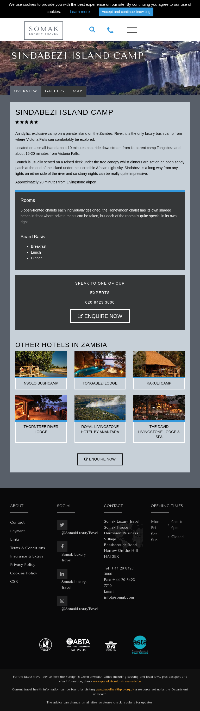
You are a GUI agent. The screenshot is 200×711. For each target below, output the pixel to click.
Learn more (80, 11)
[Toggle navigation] (131, 30)
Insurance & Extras (26, 556)
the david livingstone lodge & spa (159, 432)
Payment (17, 531)
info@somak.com (119, 597)
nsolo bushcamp (41, 383)
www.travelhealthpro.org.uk (115, 689)
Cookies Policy (23, 573)
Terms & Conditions (27, 548)
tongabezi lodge (100, 383)
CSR (14, 581)
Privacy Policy (22, 564)
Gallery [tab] (55, 91)
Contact (17, 522)
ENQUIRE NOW (100, 316)
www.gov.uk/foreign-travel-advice (117, 681)
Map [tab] (78, 91)
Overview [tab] (26, 91)
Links (15, 539)
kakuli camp (159, 383)
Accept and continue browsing (126, 12)
